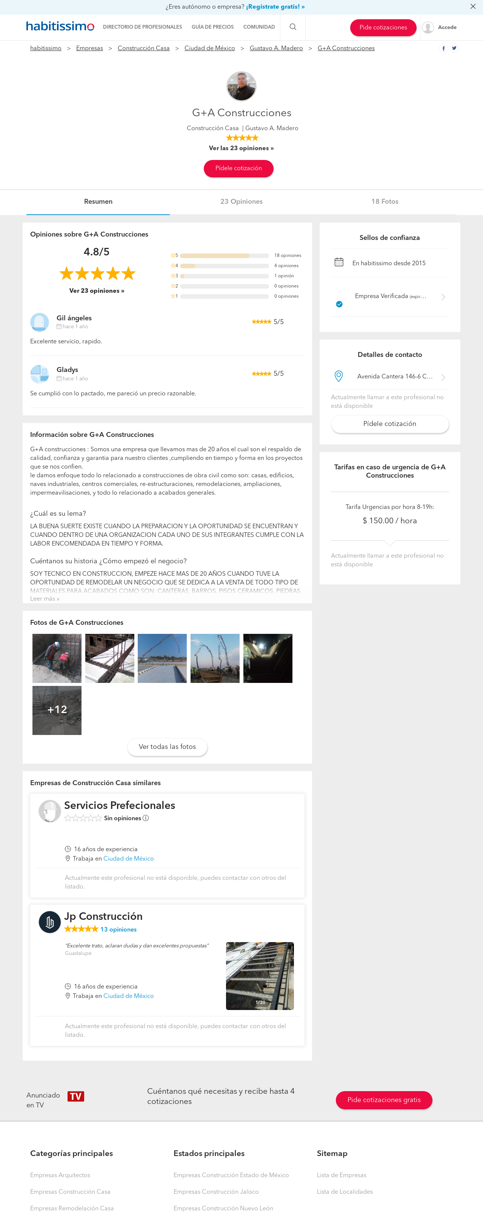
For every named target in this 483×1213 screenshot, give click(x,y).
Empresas (89, 49)
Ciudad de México (210, 49)
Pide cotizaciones (383, 28)
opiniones (118, 930)
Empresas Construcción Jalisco (216, 1192)
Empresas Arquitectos (60, 1176)
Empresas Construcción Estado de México (231, 1176)
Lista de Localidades (345, 1192)
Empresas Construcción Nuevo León (223, 1209)
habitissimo (46, 49)
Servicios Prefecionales (119, 806)
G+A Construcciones (346, 49)
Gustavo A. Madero (276, 49)
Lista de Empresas (341, 1176)
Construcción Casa (144, 49)
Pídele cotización (238, 169)
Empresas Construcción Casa (70, 1192)
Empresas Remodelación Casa (72, 1209)
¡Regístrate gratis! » (275, 7)
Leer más (42, 599)
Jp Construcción (103, 917)
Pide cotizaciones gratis (384, 1100)
